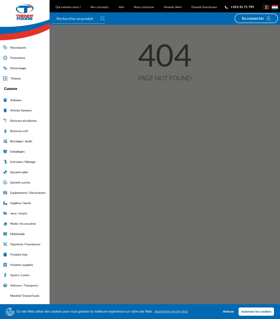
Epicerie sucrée (16, 182)
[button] (256, 18)
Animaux (12, 100)
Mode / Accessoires (19, 223)
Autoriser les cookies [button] (256, 311)
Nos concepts (100, 7)
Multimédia (14, 234)
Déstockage (14, 68)
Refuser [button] (228, 311)
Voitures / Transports (20, 285)
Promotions (14, 58)
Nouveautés (14, 47)
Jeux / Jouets (15, 213)
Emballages (14, 151)
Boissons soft (15, 131)
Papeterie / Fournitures (21, 244)
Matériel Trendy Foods (21, 295)
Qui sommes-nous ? (68, 7)
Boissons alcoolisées (20, 120)
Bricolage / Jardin (17, 141)
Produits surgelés (18, 265)
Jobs (121, 7)
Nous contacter (144, 7)
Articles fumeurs (17, 110)
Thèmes (12, 78)
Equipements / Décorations (24, 192)
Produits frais (15, 254)
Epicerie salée (15, 172)
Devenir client (173, 7)
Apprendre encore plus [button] (171, 311)
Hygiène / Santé (17, 203)
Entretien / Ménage (19, 162)
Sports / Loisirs (16, 275)
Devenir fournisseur (204, 7)
